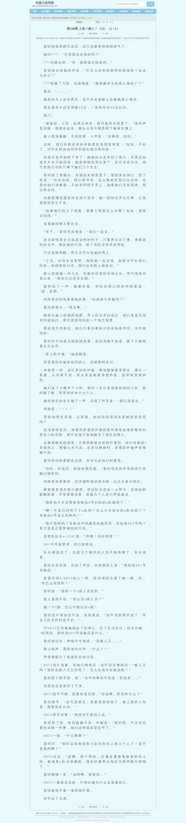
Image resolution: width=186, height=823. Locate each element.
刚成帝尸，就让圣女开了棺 (125, 38)
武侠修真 (58, 11)
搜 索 (150, 4)
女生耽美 (123, 11)
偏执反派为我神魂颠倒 (60, 18)
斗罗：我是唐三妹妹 (62, 38)
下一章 (105, 34)
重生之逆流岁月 (76, 38)
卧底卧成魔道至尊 (108, 38)
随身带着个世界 (84, 813)
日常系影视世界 (127, 813)
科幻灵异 (97, 11)
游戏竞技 (110, 11)
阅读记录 (149, 11)
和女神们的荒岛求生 (113, 813)
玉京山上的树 (49, 38)
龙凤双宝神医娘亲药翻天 (91, 38)
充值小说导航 (36, 18)
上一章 (81, 34)
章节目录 (93, 34)
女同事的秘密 (73, 813)
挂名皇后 (137, 813)
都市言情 (71, 11)
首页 (35, 11)
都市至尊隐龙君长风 (98, 813)
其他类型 (136, 11)
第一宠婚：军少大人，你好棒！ (55, 813)
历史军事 (84, 11)
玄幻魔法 (45, 11)
